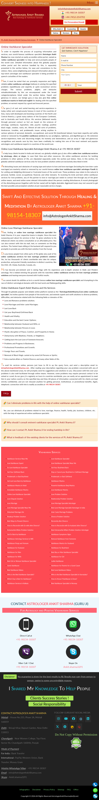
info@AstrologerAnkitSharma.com (74, 8)
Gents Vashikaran (13, 566)
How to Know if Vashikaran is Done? (64, 579)
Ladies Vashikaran (57, 561)
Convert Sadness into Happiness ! (49, 3)
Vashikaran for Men (14, 552)
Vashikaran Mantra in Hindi (16, 485)
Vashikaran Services (49, 452)
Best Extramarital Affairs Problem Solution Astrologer (70, 530)
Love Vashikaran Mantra (59, 490)
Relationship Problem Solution (62, 499)
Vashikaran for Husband (15, 548)
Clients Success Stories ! (49, 698)
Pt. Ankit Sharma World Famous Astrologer (18, 40)
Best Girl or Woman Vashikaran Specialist (21, 561)
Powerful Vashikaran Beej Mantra (63, 485)
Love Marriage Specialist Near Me (19, 508)
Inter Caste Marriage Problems (62, 512)
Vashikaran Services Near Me (17, 459)
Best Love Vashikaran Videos (61, 570)
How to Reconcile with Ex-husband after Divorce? (69, 526)
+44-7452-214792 (75, 17)
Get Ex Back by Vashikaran (16, 534)
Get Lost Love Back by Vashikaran (19, 481)
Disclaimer (36, 789)
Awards (83, 29)
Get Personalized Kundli (74, 22)
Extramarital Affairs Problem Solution (20, 530)
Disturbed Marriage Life (15, 512)
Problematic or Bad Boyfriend (17, 477)
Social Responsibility (49, 704)
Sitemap (61, 789)
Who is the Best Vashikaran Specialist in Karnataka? (69, 575)
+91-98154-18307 (75, 12)
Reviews (66, 33)
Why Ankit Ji (58, 29)
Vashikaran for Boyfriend (60, 548)
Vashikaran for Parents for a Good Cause (65, 566)
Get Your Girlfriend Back (15, 472)
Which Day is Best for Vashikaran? (19, 579)
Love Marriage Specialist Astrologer (63, 503)
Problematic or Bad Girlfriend (61, 477)
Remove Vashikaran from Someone (63, 539)
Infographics (25, 789)
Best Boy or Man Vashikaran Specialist (64, 552)
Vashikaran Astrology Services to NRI (20, 539)
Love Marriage (12, 503)
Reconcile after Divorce (59, 521)
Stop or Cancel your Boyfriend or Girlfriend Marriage (69, 472)
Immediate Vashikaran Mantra (17, 490)
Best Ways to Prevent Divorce (17, 521)
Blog (75, 33)
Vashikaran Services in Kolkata (17, 583)
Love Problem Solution (59, 494)
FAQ (69, 789)
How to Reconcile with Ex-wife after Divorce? (23, 526)
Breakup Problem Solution (16, 517)
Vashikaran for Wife (14, 557)
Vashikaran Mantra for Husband (62, 543)
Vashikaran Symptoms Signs (61, 534)
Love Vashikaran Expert (15, 463)
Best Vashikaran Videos (15, 570)
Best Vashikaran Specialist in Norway (64, 583)
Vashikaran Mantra (57, 481)
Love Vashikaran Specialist (60, 459)
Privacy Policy (49, 789)
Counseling (71, 29)
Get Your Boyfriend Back (60, 468)
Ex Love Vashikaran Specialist (17, 468)
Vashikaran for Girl (57, 557)
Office (75, 789)
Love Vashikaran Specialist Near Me (63, 463)
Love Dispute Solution (15, 499)
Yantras (55, 33)
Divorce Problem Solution (60, 517)
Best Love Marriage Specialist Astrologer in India (68, 508)
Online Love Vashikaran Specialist (18, 494)
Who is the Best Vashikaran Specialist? (20, 575)
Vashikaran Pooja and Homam (17, 543)
